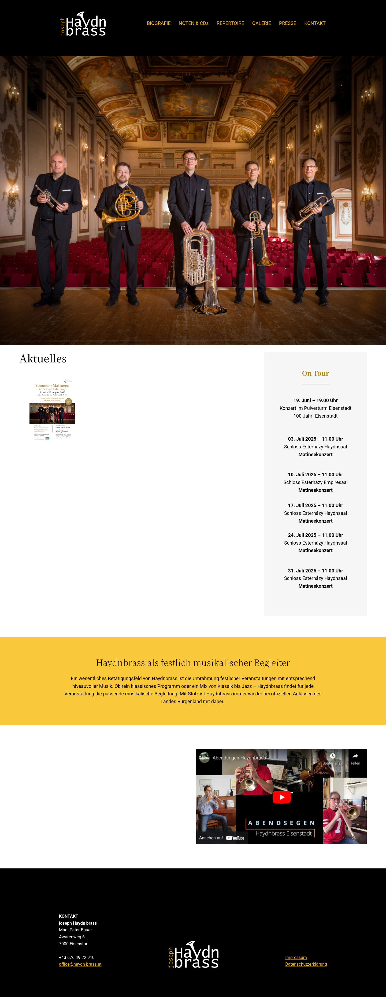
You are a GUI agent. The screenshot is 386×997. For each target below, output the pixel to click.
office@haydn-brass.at (80, 964)
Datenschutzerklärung (306, 964)
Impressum (296, 957)
